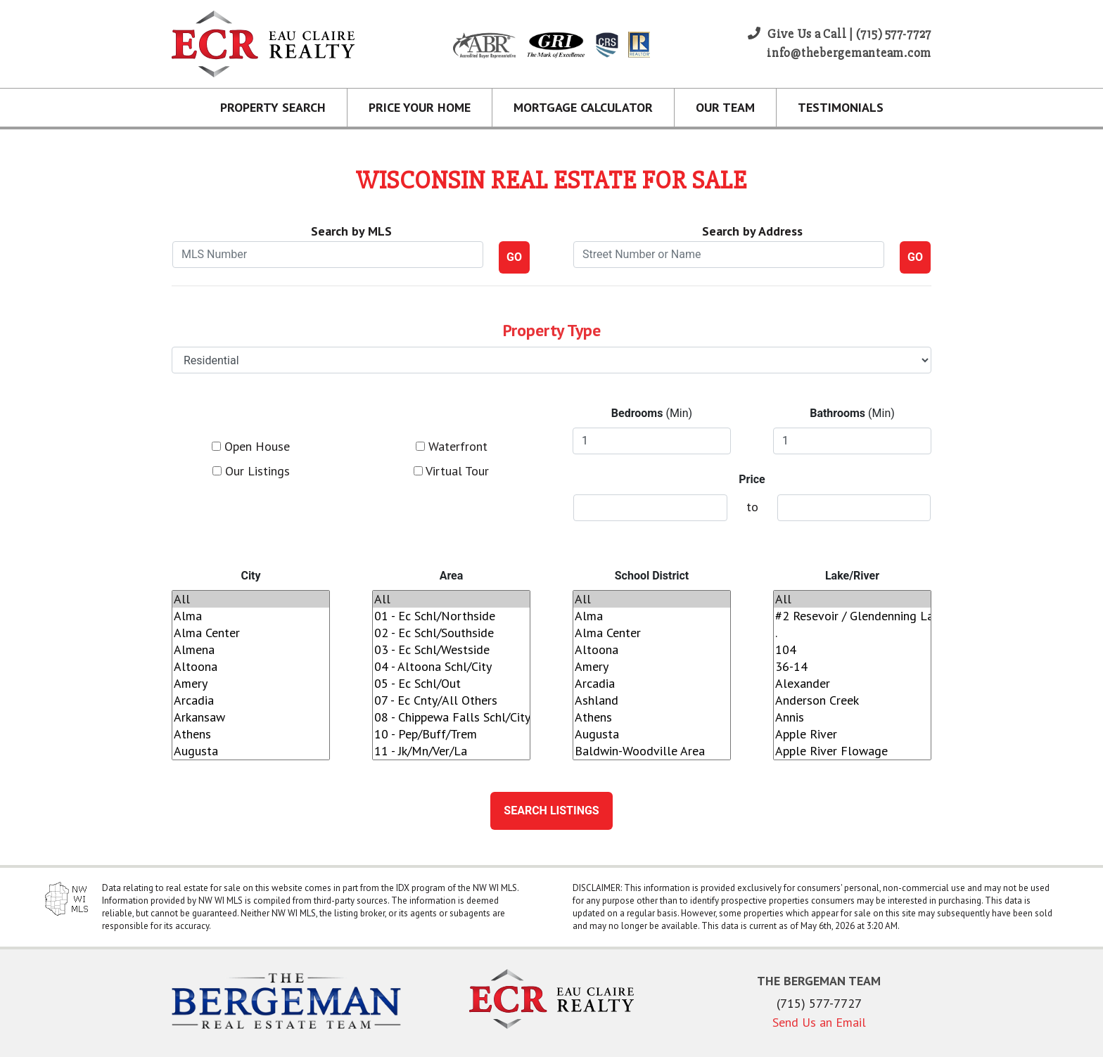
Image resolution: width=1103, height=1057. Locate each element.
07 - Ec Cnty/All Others (451, 700)
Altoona (250, 666)
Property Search (273, 107)
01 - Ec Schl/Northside (451, 616)
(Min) (651, 413)
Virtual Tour (451, 471)
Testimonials (841, 107)
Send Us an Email (819, 1022)
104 (852, 649)
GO (514, 257)
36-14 (852, 666)
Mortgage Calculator (583, 107)
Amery (250, 683)
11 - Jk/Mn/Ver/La (451, 751)
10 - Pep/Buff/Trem (451, 734)
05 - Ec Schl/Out (451, 683)
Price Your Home (420, 107)
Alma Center (250, 632)
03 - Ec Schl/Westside (451, 649)
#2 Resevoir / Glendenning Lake (852, 616)
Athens (250, 734)
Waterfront (451, 446)
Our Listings (251, 471)
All (250, 599)
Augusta (250, 751)
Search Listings (551, 810)
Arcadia (250, 700)
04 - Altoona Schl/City (451, 666)
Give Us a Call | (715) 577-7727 (839, 33)
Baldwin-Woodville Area (651, 751)
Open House (251, 446)
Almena (250, 649)
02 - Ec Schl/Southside (451, 632)
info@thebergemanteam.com (849, 52)
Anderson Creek (852, 700)
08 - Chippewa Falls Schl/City (451, 717)
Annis (852, 717)
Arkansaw (250, 717)
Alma (250, 616)
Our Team (725, 107)
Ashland (651, 700)
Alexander (852, 683)
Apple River (852, 734)
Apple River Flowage (852, 751)
